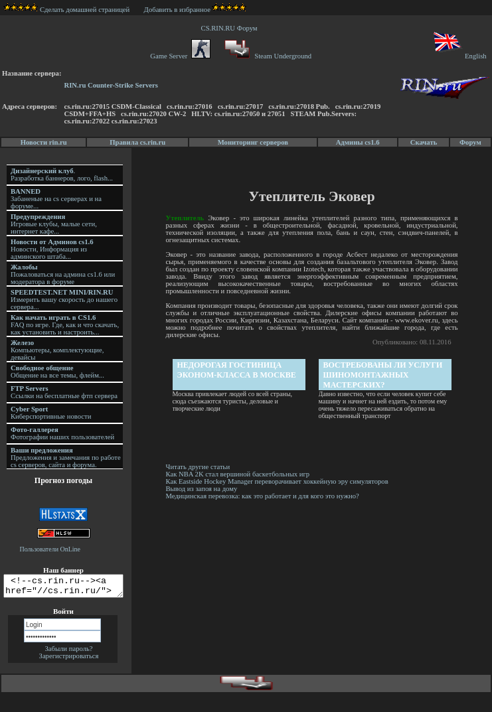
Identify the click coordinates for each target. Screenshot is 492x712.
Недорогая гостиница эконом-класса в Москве (237, 370)
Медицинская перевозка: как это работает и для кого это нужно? (263, 496)
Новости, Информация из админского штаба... (52, 249)
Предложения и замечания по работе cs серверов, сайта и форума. (66, 457)
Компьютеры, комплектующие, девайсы (57, 350)
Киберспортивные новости (51, 412)
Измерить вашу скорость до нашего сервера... (64, 300)
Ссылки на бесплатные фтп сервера (64, 392)
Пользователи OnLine (50, 549)
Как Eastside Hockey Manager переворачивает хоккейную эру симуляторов (278, 481)
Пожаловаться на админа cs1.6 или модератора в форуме (63, 274)
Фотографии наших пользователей (62, 433)
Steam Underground (266, 56)
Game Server (180, 56)
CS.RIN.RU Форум (231, 28)
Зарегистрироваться (69, 660)
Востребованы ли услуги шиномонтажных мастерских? (384, 375)
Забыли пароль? (68, 652)
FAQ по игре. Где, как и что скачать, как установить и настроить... (65, 325)
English (459, 56)
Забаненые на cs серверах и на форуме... (56, 199)
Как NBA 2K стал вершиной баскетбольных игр (239, 474)
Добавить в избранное (177, 9)
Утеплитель (186, 218)
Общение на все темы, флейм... (57, 371)
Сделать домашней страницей (66, 9)
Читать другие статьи (199, 466)
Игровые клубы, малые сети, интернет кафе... (54, 224)
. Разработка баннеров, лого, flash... (62, 174)
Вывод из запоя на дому (202, 488)
